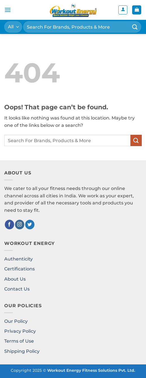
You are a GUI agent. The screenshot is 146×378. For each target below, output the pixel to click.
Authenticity (18, 259)
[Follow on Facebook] (9, 224)
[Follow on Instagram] (19, 224)
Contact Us (17, 289)
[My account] (122, 9)
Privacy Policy (20, 331)
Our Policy (16, 321)
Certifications (19, 269)
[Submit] (135, 26)
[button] (7, 10)
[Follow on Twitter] (29, 224)
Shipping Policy (22, 351)
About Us (15, 279)
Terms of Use (19, 341)
